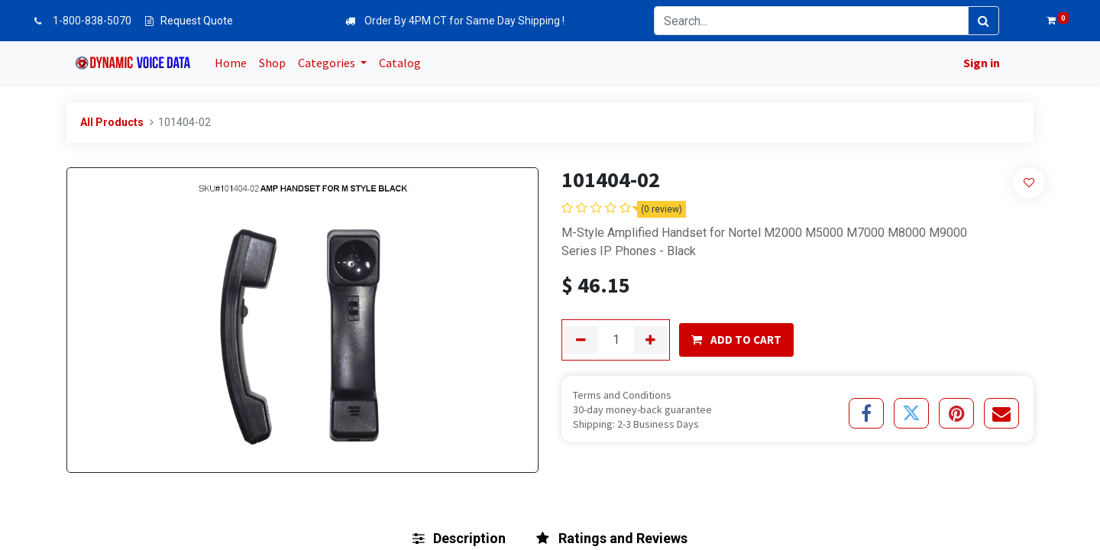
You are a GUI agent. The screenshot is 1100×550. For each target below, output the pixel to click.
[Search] (983, 20)
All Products (112, 122)
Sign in (980, 62)
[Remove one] (581, 340)
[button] (1029, 182)
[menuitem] (232, 62)
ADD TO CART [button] (736, 339)
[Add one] (650, 340)
